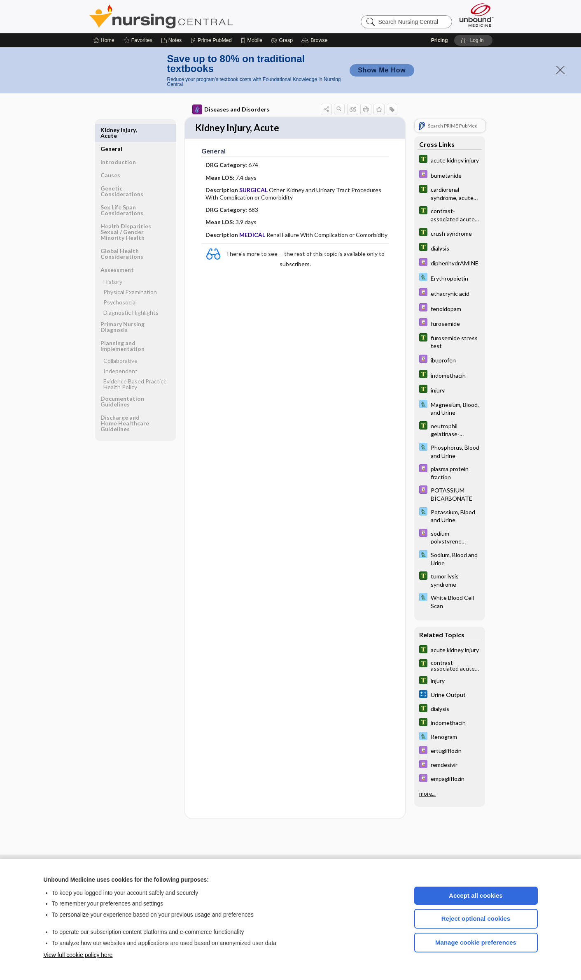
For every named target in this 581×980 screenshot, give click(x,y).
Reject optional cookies (476, 918)
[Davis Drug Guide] (449, 175)
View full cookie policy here (78, 955)
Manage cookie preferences (475, 942)
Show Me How (382, 70)
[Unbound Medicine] (476, 15)
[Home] (103, 40)
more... (427, 793)
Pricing (439, 40)
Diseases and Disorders (230, 109)
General (111, 129)
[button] (315, 40)
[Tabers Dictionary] (449, 159)
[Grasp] (282, 40)
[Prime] (210, 40)
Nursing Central (192, 16)
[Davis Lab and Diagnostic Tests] (449, 278)
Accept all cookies (476, 895)
